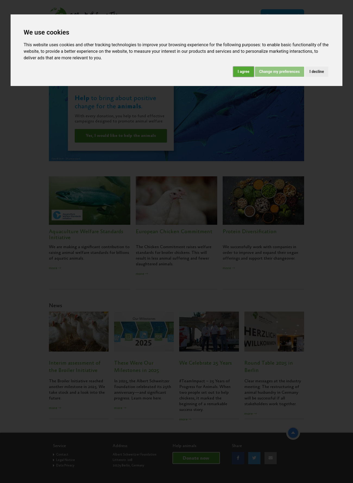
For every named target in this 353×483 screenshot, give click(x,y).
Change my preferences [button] (279, 71)
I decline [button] (317, 71)
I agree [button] (243, 71)
